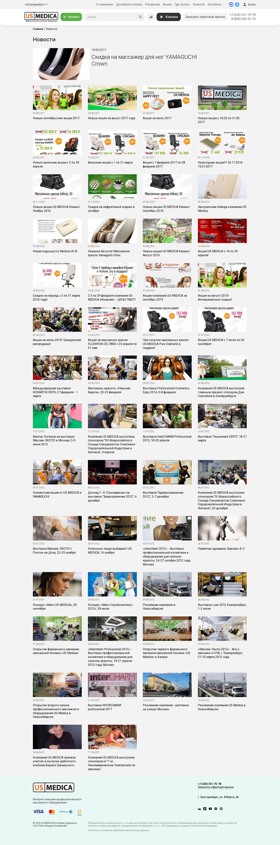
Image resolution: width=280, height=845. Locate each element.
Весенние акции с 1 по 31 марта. (110, 162)
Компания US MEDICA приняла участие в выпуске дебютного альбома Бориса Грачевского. (54, 761)
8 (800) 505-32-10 (243, 19)
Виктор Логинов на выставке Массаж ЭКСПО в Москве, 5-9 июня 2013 (54, 440)
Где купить (182, 4)
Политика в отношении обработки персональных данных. (119, 830)
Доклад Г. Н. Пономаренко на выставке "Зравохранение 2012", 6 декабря (112, 496)
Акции (167, 4)
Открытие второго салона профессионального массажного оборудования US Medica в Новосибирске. (56, 711)
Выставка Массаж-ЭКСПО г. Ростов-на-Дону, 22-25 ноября (54, 550)
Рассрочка (152, 4)
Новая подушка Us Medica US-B (55, 251)
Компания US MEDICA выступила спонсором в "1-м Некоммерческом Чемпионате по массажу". (111, 763)
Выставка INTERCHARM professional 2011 (104, 707)
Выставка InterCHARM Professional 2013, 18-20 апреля (167, 438)
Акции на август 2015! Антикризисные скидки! (215, 297)
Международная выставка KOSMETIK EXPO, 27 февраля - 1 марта (55, 392)
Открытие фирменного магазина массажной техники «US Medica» (56, 651)
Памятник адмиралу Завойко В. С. (221, 548)
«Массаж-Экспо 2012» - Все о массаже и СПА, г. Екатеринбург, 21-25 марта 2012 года (220, 653)
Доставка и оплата (129, 4)
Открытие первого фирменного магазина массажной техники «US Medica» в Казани (166, 653)
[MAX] (231, 4)
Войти (249, 4)
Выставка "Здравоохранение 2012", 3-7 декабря (163, 494)
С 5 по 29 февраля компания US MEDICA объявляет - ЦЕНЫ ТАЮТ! (112, 297)
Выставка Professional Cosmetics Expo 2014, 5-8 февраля (166, 390)
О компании (104, 4)
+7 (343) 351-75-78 (243, 15)
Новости (199, 4)
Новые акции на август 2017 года (111, 118)
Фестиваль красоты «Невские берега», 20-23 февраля (109, 390)
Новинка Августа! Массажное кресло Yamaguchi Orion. (109, 253)
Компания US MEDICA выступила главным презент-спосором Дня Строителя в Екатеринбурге (221, 392)
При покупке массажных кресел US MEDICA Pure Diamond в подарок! (166, 344)
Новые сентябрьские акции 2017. (56, 118)
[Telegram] (237, 4)
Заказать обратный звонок (205, 17)
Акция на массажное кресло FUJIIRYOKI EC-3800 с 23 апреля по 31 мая (112, 344)
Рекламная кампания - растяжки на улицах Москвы (166, 707)
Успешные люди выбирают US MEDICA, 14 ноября (110, 550)
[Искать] (140, 17)
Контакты (214, 4)
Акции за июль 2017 (157, 118)
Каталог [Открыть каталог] (71, 17)
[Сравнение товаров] (151, 17)
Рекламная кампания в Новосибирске (159, 607)
